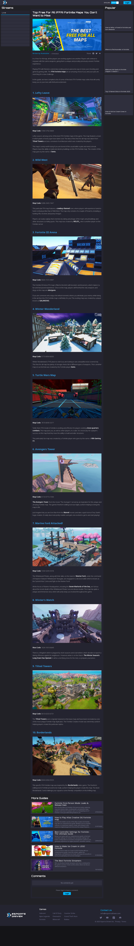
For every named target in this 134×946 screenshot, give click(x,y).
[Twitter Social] (101, 938)
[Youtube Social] (107, 938)
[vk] (100, 64)
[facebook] (93, 64)
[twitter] (96, 64)
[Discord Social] (114, 938)
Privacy (117, 942)
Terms (123, 942)
